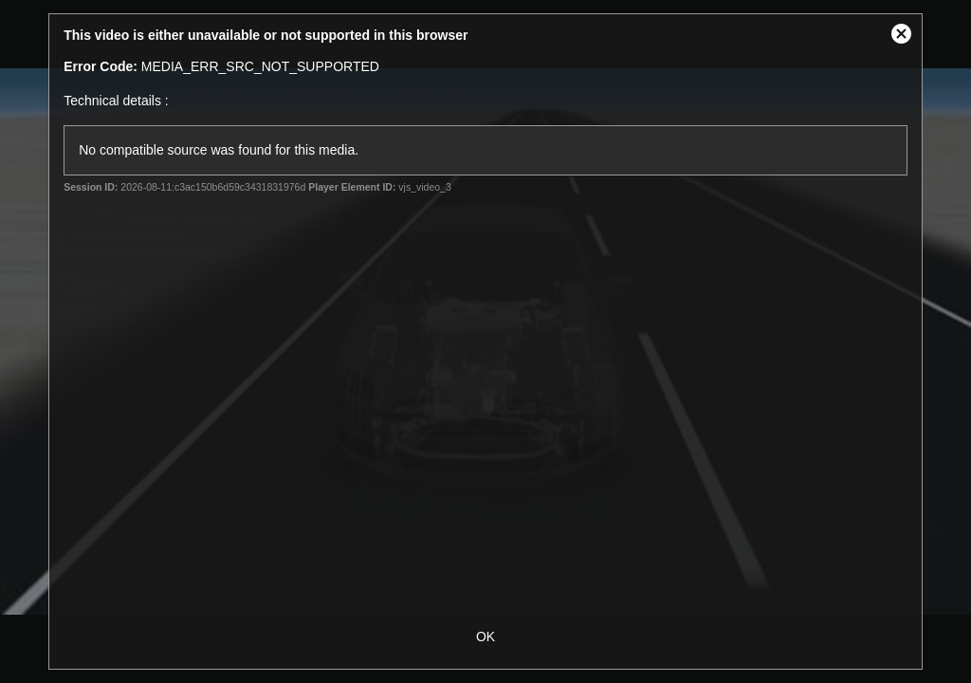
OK (485, 636)
